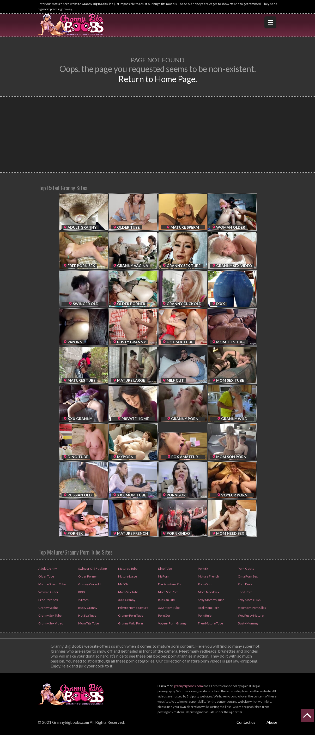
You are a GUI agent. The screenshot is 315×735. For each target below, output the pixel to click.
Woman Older (48, 592)
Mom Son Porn (168, 592)
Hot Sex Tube (87, 615)
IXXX (81, 592)
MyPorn (163, 576)
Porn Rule (204, 615)
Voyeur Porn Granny (172, 623)
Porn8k (202, 568)
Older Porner (87, 576)
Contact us (246, 722)
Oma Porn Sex (247, 576)
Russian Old (166, 600)
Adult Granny (47, 568)
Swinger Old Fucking (92, 568)
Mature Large (127, 576)
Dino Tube (165, 568)
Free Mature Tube (210, 623)
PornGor (164, 615)
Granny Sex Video (50, 623)
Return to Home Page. (157, 79)
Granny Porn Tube (130, 615)
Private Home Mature (133, 608)
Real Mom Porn (208, 608)
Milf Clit (123, 584)
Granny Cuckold (89, 584)
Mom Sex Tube (128, 592)
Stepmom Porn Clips (251, 608)
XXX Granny (126, 600)
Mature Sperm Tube (52, 584)
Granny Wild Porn (130, 623)
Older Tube (46, 576)
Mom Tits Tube (88, 623)
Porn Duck (244, 584)
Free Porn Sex (48, 600)
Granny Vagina (48, 608)
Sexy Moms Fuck (249, 600)
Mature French (208, 576)
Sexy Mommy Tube (210, 600)
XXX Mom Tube (169, 608)
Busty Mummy (247, 623)
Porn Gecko (245, 568)
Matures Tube (127, 568)
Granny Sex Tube (50, 615)
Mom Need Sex (208, 592)
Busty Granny (87, 608)
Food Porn (244, 592)
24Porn (83, 600)
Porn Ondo (205, 584)
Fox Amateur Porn (171, 584)
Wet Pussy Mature (250, 615)
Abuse (271, 722)
